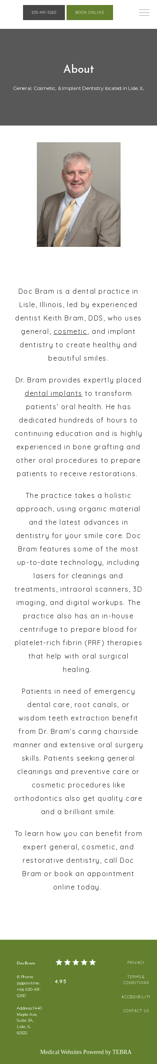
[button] (144, 13)
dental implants (53, 393)
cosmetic (71, 331)
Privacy (136, 962)
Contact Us (136, 1010)
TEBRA (121, 1052)
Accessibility (136, 997)
